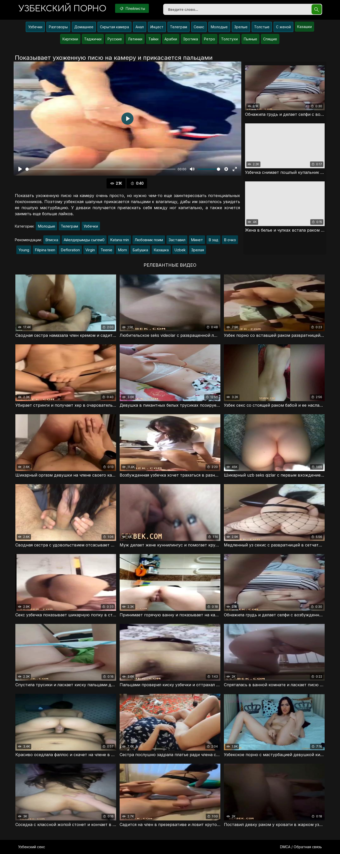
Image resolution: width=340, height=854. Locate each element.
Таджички (92, 39)
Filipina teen (45, 249)
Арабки (170, 39)
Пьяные (250, 39)
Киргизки (70, 39)
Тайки (153, 39)
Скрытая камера (114, 27)
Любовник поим (148, 239)
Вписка (51, 239)
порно (62, 8)
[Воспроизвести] (20, 169)
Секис (199, 27)
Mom (122, 249)
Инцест (156, 27)
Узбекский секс (31, 847)
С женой (283, 27)
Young (23, 249)
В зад (213, 239)
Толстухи (229, 39)
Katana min (119, 239)
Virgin (90, 249)
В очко (230, 239)
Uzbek (180, 249)
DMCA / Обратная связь (301, 847)
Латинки (135, 39)
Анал (139, 27)
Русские (115, 39)
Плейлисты (132, 8)
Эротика (190, 39)
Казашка (161, 249)
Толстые (261, 27)
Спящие (270, 39)
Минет (197, 239)
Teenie (106, 249)
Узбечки (35, 27)
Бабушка (140, 249)
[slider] (100, 169)
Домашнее (83, 27)
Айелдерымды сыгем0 (84, 239)
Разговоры (58, 27)
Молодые (219, 27)
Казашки (304, 26)
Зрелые (241, 27)
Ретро (209, 39)
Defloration (70, 249)
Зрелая (197, 249)
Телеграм (178, 27)
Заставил (176, 239)
